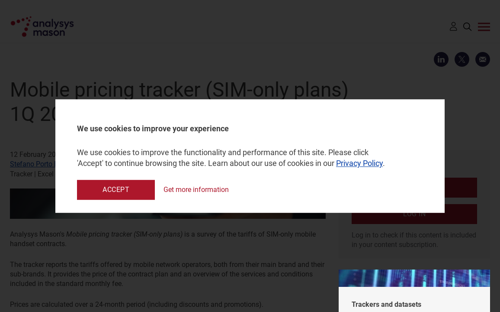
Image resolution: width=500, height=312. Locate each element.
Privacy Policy (359, 163)
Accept (116, 189)
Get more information (196, 189)
